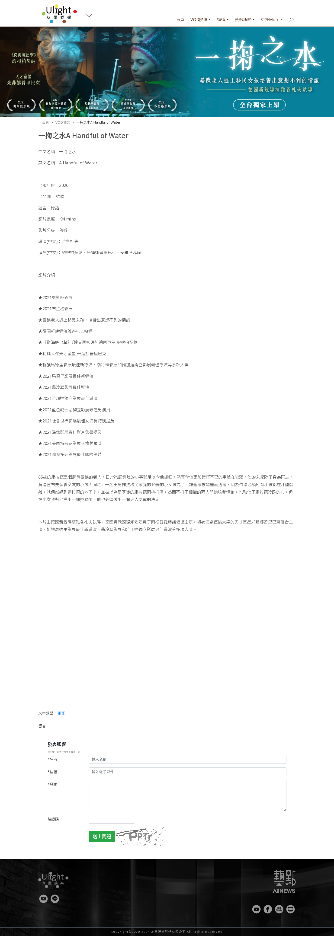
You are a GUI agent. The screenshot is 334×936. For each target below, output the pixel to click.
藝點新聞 (243, 19)
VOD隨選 (199, 19)
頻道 (221, 19)
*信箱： (54, 771)
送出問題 (102, 836)
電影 (61, 713)
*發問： (54, 784)
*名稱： (54, 759)
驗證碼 (53, 819)
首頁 (180, 19)
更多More (270, 19)
